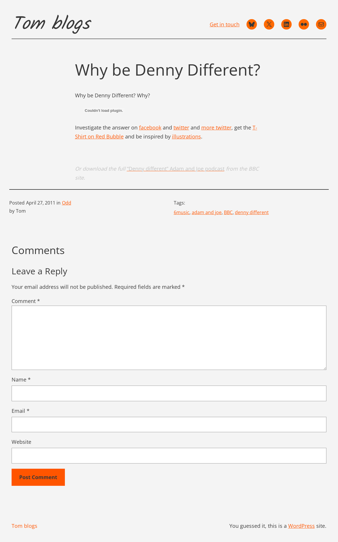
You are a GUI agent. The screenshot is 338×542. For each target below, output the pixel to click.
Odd (66, 203)
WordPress (301, 525)
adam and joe (207, 212)
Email (21, 410)
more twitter (216, 127)
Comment (26, 301)
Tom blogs (51, 24)
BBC (228, 212)
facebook (150, 127)
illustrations (186, 136)
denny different (252, 212)
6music (181, 212)
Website (21, 441)
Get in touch (225, 24)
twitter (181, 127)
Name (21, 379)
